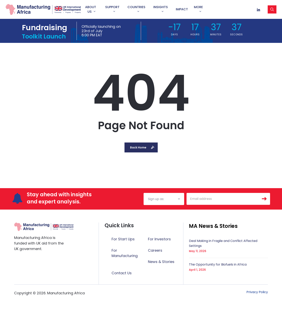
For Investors (159, 239)
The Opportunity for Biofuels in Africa (218, 264)
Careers (155, 250)
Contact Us (122, 273)
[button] (213, 226)
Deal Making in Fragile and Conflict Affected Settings (223, 243)
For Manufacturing (125, 253)
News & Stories (161, 261)
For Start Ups (123, 239)
